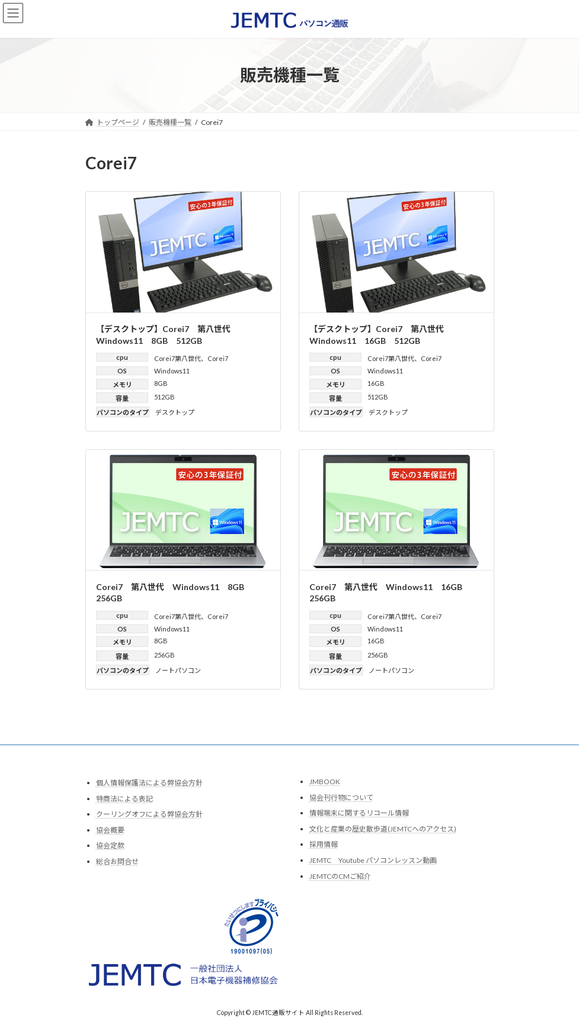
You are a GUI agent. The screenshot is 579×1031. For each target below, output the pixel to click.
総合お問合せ (117, 861)
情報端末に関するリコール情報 (359, 812)
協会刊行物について (341, 796)
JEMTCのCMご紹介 (340, 875)
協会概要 (110, 829)
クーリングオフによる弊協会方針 (149, 814)
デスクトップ (174, 412)
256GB (164, 655)
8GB (161, 383)
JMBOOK (324, 781)
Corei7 (217, 358)
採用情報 (323, 844)
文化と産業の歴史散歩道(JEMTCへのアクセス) (382, 828)
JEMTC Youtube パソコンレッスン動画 (373, 860)
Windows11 (172, 371)
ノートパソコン (178, 670)
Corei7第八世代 (177, 358)
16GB (376, 383)
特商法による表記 (124, 798)
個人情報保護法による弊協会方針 (149, 782)
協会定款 (110, 845)
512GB (164, 397)
